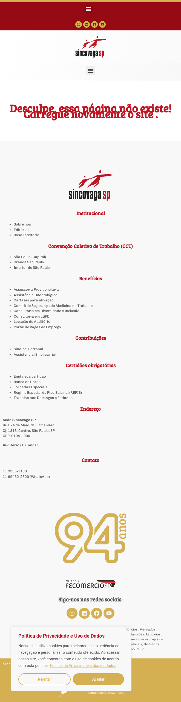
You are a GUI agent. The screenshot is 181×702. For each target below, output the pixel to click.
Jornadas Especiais (30, 387)
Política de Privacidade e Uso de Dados (83, 665)
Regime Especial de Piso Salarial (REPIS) (48, 392)
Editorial (21, 230)
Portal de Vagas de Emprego (37, 327)
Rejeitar (44, 679)
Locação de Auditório (32, 321)
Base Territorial (27, 235)
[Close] (128, 629)
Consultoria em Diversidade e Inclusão (46, 311)
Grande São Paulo (29, 262)
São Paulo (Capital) (30, 257)
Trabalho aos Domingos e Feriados (43, 398)
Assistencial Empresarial (35, 354)
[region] (71, 659)
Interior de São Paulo (32, 268)
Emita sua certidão (30, 376)
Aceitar (98, 679)
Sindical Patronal (28, 349)
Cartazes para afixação (34, 300)
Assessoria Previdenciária (36, 289)
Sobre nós (22, 224)
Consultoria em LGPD (32, 316)
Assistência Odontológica (36, 295)
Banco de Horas (27, 382)
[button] (88, 8)
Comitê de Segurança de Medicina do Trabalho (53, 306)
